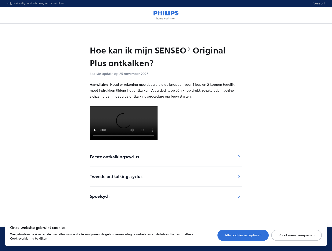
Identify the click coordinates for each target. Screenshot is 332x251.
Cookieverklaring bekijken (28, 238)
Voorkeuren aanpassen (296, 235)
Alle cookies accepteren (243, 235)
